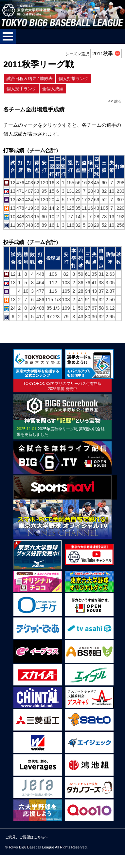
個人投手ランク (21, 88)
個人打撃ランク (73, 78)
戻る (118, 101)
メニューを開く (8, 36)
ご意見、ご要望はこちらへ (26, 837)
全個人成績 (52, 88)
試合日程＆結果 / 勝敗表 (30, 78)
